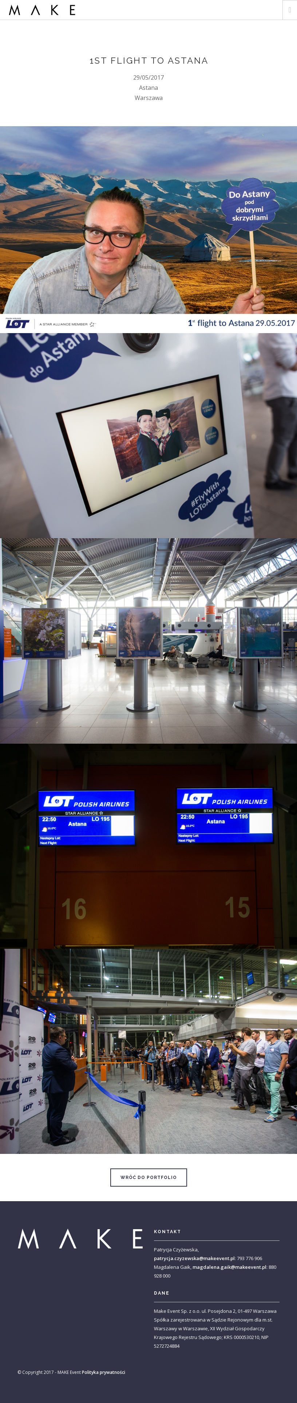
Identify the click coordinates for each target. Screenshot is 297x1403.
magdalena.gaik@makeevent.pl (229, 1267)
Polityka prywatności (103, 1372)
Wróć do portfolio (148, 1177)
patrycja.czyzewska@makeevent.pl (194, 1258)
